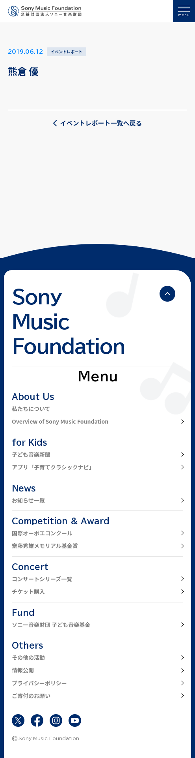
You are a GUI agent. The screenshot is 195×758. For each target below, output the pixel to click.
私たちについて (31, 409)
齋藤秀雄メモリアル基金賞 (45, 546)
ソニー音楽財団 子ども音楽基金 (51, 625)
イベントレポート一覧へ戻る (97, 123)
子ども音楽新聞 (31, 454)
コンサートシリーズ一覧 (42, 579)
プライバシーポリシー (39, 683)
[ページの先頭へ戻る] (167, 294)
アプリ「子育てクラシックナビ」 (53, 467)
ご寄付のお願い (31, 696)
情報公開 (23, 670)
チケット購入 (28, 591)
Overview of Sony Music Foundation (60, 421)
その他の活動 (28, 657)
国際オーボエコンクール (42, 533)
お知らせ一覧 (28, 500)
